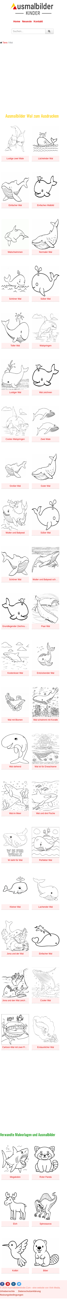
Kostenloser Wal (15, 673)
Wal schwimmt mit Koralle (45, 720)
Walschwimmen (15, 252)
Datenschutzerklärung (29, 1291)
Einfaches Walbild (45, 205)
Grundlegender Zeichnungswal (16, 626)
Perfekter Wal (45, 860)
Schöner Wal (15, 299)
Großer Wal (15, 486)
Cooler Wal (45, 1000)
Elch (15, 1224)
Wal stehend (15, 766)
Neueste (27, 21)
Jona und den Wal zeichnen (15, 1000)
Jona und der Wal (15, 953)
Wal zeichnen (45, 392)
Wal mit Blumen (15, 720)
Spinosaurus (46, 1224)
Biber (45, 1270)
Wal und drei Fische (45, 813)
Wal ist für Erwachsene (45, 766)
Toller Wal (15, 345)
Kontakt (38, 21)
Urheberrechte (7, 1291)
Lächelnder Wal (45, 158)
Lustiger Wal (15, 392)
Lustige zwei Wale (15, 158)
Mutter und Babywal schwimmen (48, 579)
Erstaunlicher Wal (45, 1047)
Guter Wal (45, 486)
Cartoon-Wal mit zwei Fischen (16, 1047)
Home (16, 21)
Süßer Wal (46, 299)
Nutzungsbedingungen (11, 1295)
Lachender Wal (45, 907)
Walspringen (45, 345)
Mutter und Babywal (15, 532)
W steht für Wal (15, 860)
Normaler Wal (45, 252)
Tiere (5, 42)
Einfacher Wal (15, 205)
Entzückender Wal (45, 673)
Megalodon (15, 1177)
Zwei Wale (46, 439)
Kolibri (15, 1270)
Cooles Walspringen (15, 439)
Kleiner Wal (15, 907)
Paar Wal (45, 626)
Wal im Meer (15, 813)
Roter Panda (45, 1177)
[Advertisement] (33, 81)
